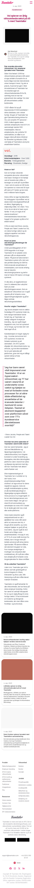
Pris (3, 790)
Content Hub (6, 803)
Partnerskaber (7, 809)
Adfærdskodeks (23, 796)
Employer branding (8, 769)
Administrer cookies (25, 785)
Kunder (20, 769)
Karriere (21, 766)
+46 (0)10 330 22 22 (26, 857)
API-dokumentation (8, 812)
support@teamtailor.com (10, 855)
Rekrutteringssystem (9, 766)
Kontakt (21, 772)
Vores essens (6, 800)
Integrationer (6, 787)
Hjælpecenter (6, 806)
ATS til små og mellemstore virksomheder (7, 779)
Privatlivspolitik (23, 782)
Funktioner (5, 784)
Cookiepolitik (22, 788)
